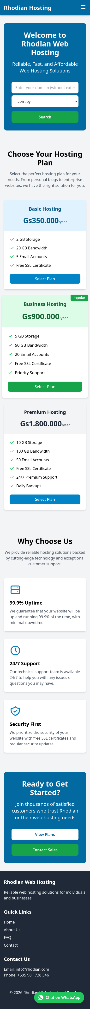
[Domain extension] (45, 101)
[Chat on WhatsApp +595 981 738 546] (59, 997)
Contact (11, 945)
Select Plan (45, 278)
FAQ (7, 937)
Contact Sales (45, 850)
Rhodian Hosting (28, 8)
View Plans (45, 834)
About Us (12, 929)
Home (9, 922)
